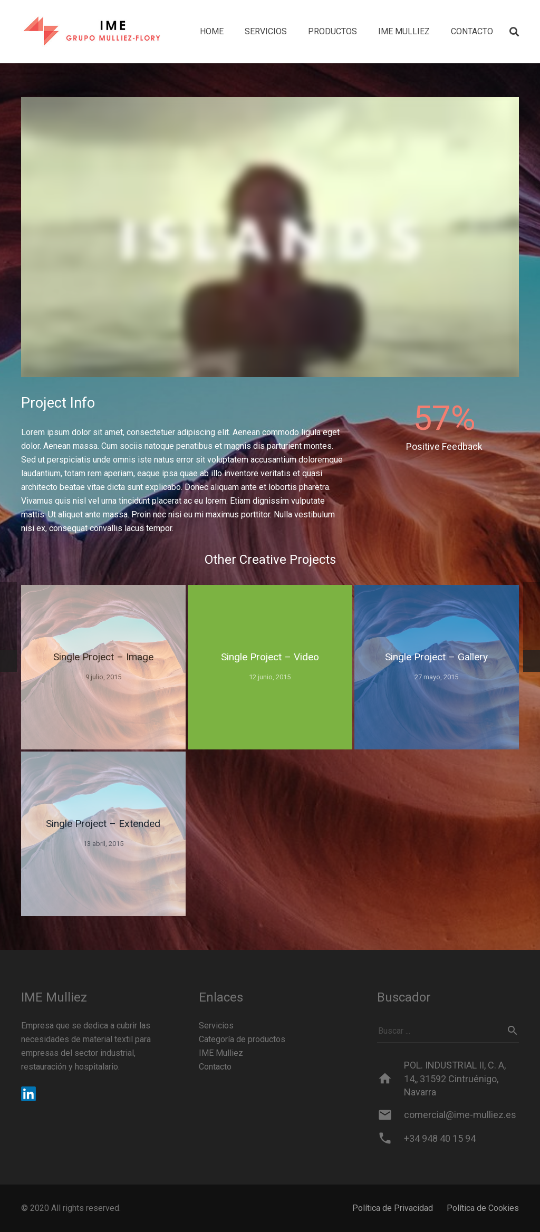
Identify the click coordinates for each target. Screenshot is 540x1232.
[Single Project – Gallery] (436, 667)
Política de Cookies (483, 1208)
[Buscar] (512, 1031)
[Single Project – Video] (270, 667)
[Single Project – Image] (103, 667)
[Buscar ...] (448, 1031)
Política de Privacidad (392, 1208)
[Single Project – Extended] (103, 834)
